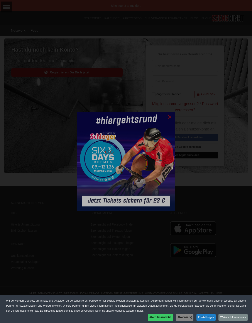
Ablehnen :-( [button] (185, 318)
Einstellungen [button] (206, 318)
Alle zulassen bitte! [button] (160, 318)
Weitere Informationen (233, 318)
